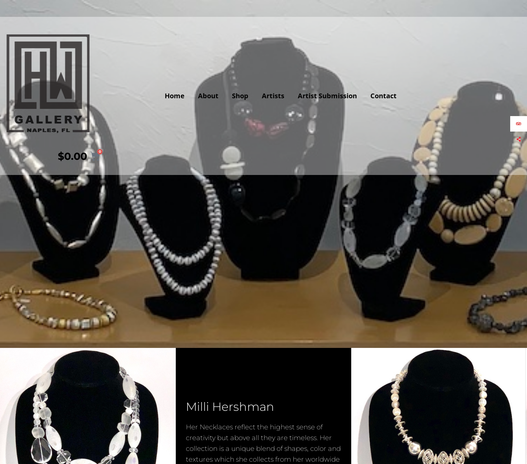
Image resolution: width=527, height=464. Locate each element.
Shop (240, 95)
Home (175, 95)
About (208, 95)
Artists (273, 95)
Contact (383, 95)
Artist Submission (327, 95)
